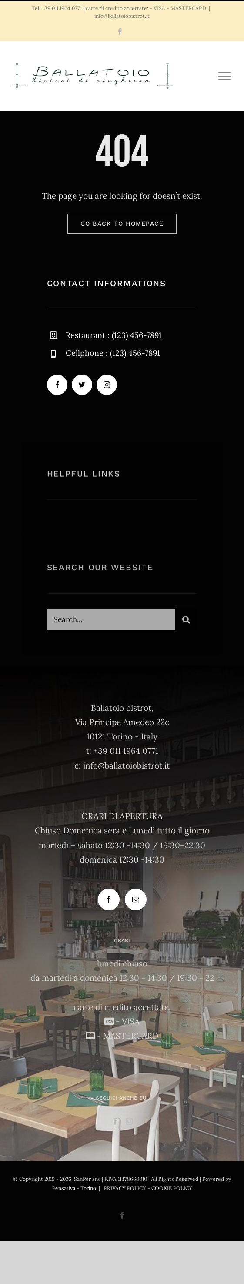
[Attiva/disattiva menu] (225, 76)
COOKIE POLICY (171, 1188)
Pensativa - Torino (74, 1188)
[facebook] (57, 384)
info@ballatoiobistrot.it (122, 16)
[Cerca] (186, 621)
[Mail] (136, 899)
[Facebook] (109, 899)
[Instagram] (129, 1121)
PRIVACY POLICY (125, 1188)
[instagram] (107, 384)
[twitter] (82, 384)
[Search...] (111, 621)
